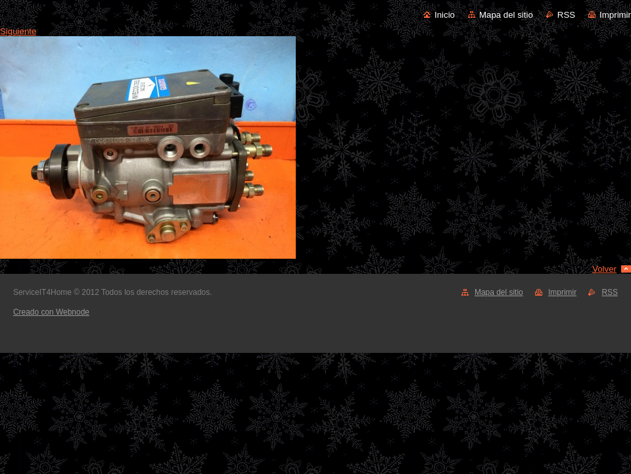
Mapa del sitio (506, 15)
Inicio (444, 15)
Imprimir (615, 15)
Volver (604, 269)
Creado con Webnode (51, 312)
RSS (566, 15)
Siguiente (18, 31)
